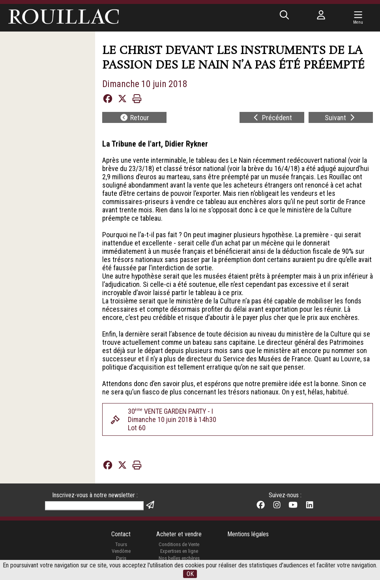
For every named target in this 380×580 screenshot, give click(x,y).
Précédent (272, 117)
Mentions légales (248, 534)
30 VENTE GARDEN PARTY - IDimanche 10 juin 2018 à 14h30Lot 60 (172, 419)
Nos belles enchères (179, 558)
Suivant (341, 117)
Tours (121, 545)
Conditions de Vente (179, 545)
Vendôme (121, 552)
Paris (121, 558)
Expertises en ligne (179, 552)
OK (190, 574)
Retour (134, 117)
